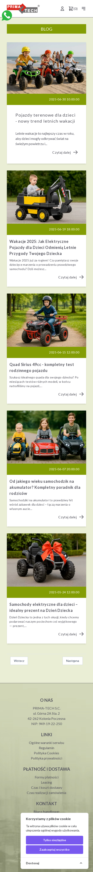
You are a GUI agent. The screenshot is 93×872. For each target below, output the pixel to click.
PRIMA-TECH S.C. (46, 708)
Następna (72, 661)
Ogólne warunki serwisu (46, 743)
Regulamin (46, 748)
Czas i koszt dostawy (46, 787)
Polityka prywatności (46, 758)
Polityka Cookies (46, 753)
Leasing (46, 782)
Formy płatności (46, 777)
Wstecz (19, 661)
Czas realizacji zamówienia (46, 793)
